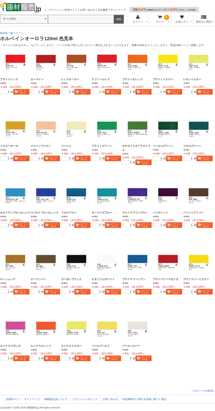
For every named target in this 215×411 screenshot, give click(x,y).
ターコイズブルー (102, 212)
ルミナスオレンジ (41, 345)
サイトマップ (118, 9)
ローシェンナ (7, 279)
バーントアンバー (193, 212)
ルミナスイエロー (71, 345)
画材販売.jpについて (56, 399)
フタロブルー (69, 212)
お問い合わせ (87, 9)
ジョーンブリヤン (41, 145)
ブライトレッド (9, 79)
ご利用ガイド (69, 9)
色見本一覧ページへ (11, 33)
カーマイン (37, 79)
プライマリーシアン (133, 279)
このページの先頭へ (203, 390)
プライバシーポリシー (85, 399)
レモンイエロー (192, 79)
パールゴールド (101, 345)
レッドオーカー (70, 79)
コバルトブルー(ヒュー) (44, 212)
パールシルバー (131, 345)
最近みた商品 (204, 19)
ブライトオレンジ (132, 79)
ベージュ (66, 145)
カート (160, 19)
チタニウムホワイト (103, 279)
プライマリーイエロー (196, 279)
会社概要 (103, 9)
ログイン (138, 19)
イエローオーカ (9, 145)
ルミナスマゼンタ (10, 345)
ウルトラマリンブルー (135, 212)
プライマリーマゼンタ (165, 279)
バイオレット (160, 212)
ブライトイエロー (163, 79)
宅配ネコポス (164, 9)
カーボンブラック (71, 279)
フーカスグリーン (163, 145)
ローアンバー (38, 279)
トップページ (52, 9)
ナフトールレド (101, 79)
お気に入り (182, 19)
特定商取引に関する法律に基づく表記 (144, 399)
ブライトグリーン (102, 145)
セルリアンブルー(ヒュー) (15, 212)
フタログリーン (192, 145)
